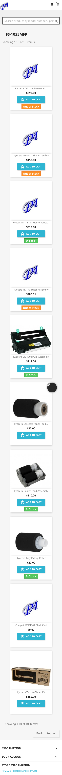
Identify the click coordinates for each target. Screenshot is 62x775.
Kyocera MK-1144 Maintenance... (31, 222)
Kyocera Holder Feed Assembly (31, 490)
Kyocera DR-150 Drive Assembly (31, 155)
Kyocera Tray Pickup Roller (31, 558)
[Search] (31, 20)
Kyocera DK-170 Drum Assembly (31, 356)
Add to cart (31, 100)
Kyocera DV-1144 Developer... (31, 88)
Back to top (46, 734)
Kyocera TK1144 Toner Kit (31, 692)
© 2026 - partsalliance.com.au (19, 770)
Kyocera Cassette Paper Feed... (31, 423)
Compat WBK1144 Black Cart (31, 625)
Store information (16, 765)
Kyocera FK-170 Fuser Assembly (31, 289)
